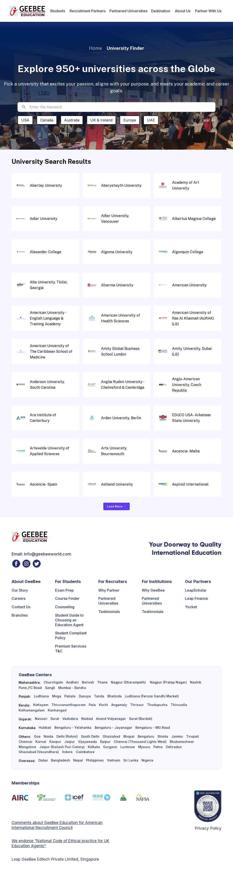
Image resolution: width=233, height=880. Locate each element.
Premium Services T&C (70, 648)
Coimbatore (85, 752)
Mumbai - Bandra (72, 687)
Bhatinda (114, 696)
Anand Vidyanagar (111, 718)
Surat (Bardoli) (140, 718)
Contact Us (21, 607)
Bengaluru (146, 736)
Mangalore (27, 747)
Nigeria (147, 760)
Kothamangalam (32, 710)
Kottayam (40, 704)
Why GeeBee (153, 590)
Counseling (64, 607)
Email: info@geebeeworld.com (41, 554)
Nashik (195, 682)
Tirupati (192, 736)
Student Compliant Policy (71, 635)
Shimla (162, 736)
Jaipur (69, 741)
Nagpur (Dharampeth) (128, 682)
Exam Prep (64, 590)
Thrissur (137, 704)
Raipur (105, 741)
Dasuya (85, 696)
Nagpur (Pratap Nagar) (168, 682)
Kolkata (94, 747)
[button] (57, 11)
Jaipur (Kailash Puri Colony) (62, 747)
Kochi (103, 704)
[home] (27, 11)
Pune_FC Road (30, 687)
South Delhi (90, 736)
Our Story (20, 590)
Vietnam (113, 760)
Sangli (50, 687)
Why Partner (108, 590)
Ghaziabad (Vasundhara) (39, 752)
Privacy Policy (208, 828)
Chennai (25, 741)
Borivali (88, 682)
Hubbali (45, 727)
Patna (158, 747)
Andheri (72, 682)
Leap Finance (196, 598)
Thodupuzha (157, 704)
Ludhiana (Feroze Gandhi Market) (152, 696)
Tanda (99, 696)
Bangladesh (60, 760)
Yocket (191, 607)
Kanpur (55, 741)
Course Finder (67, 598)
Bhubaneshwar (182, 741)
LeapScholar (196, 590)
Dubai (43, 760)
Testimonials (109, 611)
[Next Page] (116, 506)
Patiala (70, 696)
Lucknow (127, 747)
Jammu (177, 736)
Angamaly (119, 704)
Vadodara (70, 718)
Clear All (208, 120)
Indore (67, 752)
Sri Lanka (130, 760)
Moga (56, 696)
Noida (48, 736)
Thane (102, 682)
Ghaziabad (111, 736)
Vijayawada (87, 741)
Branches (20, 615)
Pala (92, 704)
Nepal (78, 760)
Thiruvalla (179, 704)
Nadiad (87, 718)
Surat (55, 718)
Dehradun (174, 747)
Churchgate (53, 682)
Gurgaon (110, 747)
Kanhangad (57, 710)
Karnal (40, 741)
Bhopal (128, 736)
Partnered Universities (128, 11)
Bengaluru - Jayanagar (113, 727)
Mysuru (144, 747)
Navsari (41, 718)
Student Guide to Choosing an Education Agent (69, 620)
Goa (37, 736)
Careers (18, 598)
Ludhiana (41, 696)
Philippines (95, 760)
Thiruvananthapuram (68, 704)
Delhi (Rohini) (67, 736)
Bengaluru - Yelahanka (72, 727)
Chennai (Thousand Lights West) (140, 741)
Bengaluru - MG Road (152, 727)
